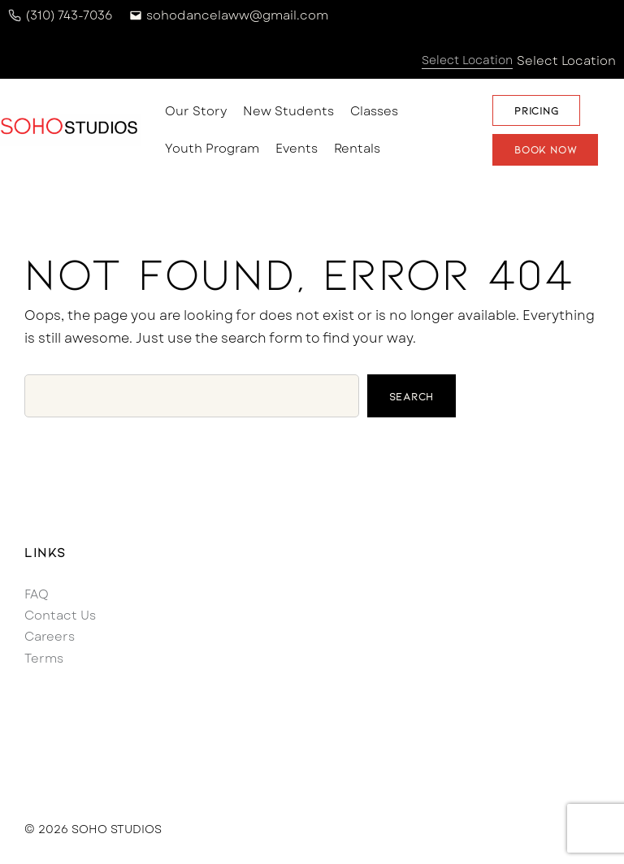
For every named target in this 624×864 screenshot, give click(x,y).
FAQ (36, 594)
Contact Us (60, 615)
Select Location (566, 61)
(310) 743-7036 (69, 15)
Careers (49, 637)
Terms (43, 658)
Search (412, 396)
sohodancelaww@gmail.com (237, 15)
